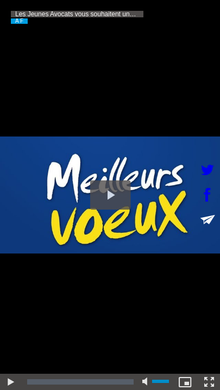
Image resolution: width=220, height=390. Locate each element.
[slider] (80, 382)
